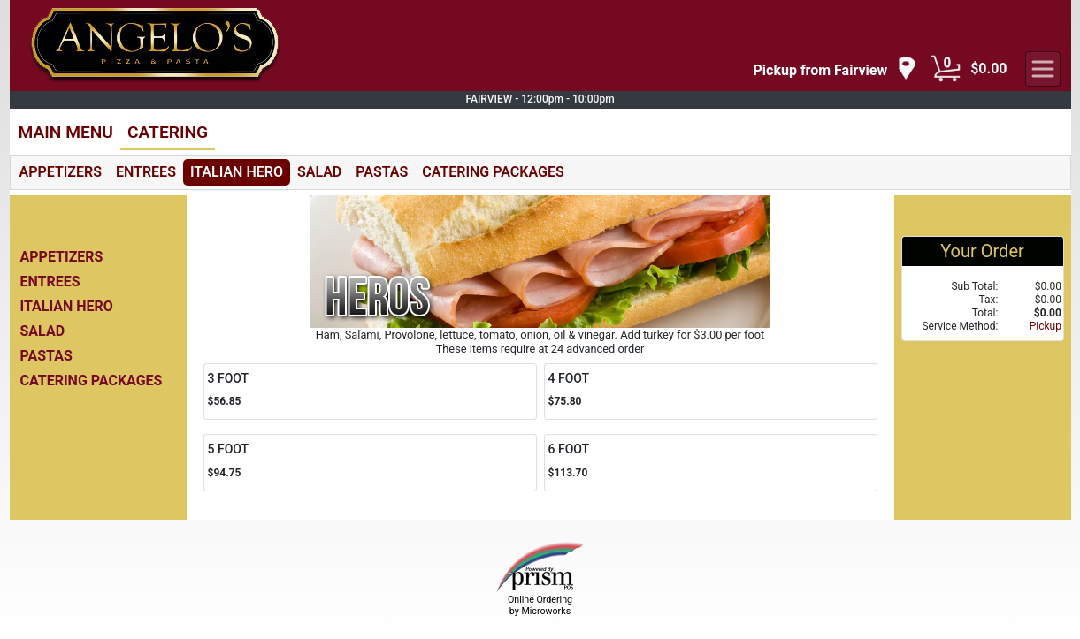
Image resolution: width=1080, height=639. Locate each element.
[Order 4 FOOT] (711, 392)
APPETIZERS (60, 172)
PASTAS (382, 172)
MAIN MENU (66, 132)
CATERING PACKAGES (492, 172)
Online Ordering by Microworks (540, 605)
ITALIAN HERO (236, 172)
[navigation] (836, 69)
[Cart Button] (945, 69)
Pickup (1045, 326)
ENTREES (146, 172)
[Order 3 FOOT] (370, 392)
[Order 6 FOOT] (711, 463)
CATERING (167, 132)
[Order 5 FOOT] (370, 463)
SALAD (319, 172)
